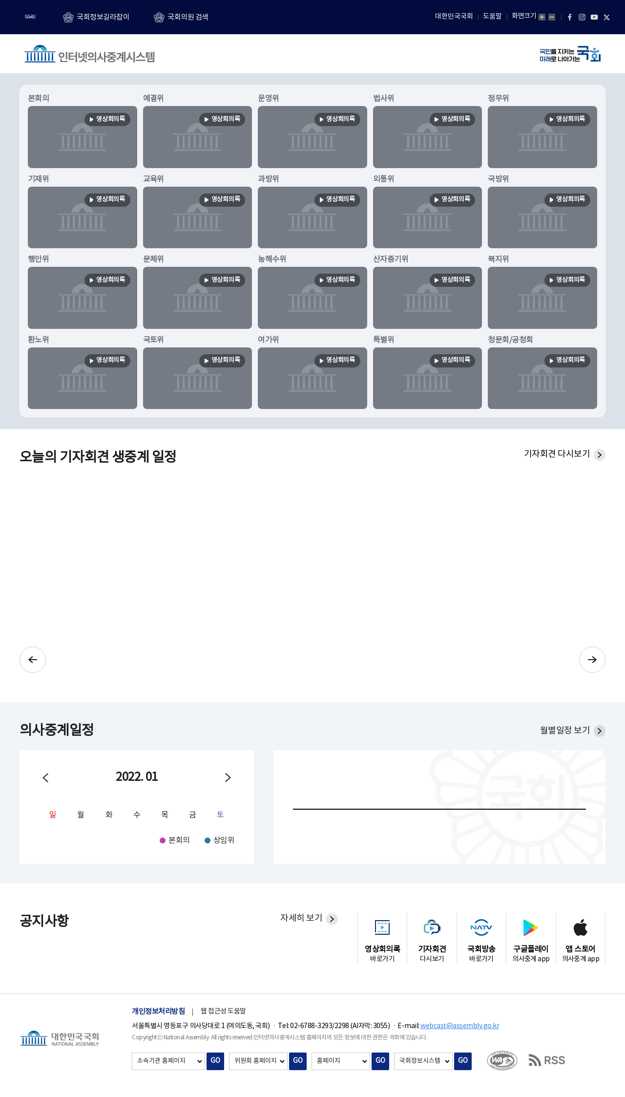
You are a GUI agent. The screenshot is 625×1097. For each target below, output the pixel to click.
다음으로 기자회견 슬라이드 (592, 659)
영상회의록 (109, 120)
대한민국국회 (454, 17)
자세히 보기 (301, 918)
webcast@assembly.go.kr (459, 1026)
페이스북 (570, 17)
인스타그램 (582, 17)
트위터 (606, 17)
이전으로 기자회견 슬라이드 (33, 659)
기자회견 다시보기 (557, 454)
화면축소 (551, 17)
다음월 (228, 778)
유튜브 (594, 17)
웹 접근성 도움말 (223, 1011)
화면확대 (542, 17)
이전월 (45, 778)
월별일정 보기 (565, 731)
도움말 (492, 17)
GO (215, 1061)
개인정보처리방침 (158, 1012)
